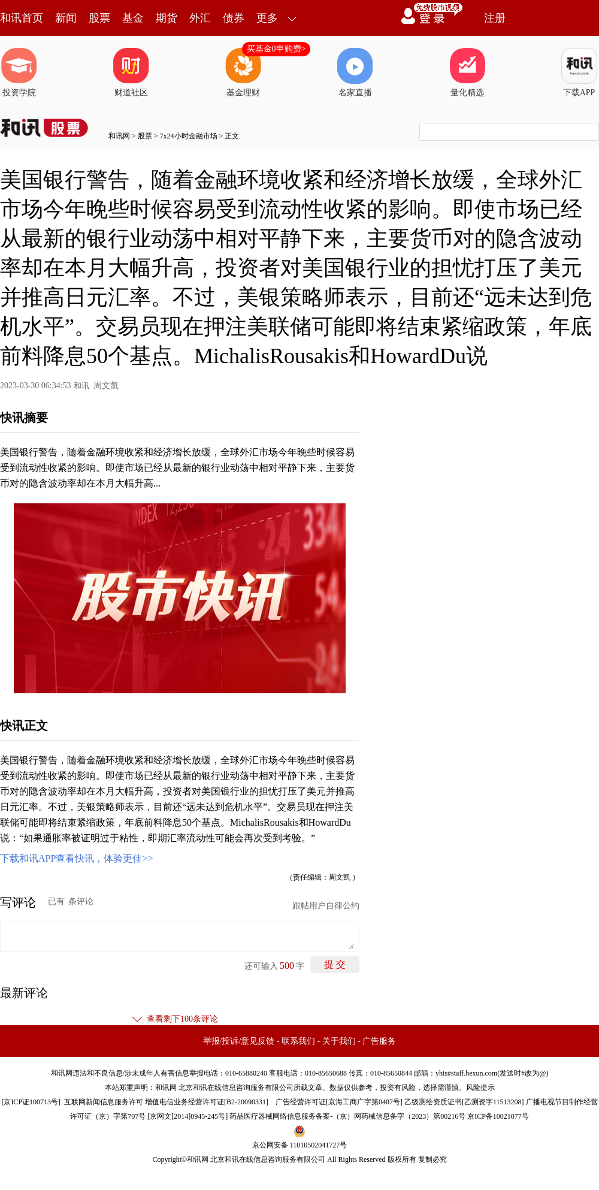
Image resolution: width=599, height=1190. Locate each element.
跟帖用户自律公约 (325, 905)
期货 (166, 18)
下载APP (579, 72)
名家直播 (355, 72)
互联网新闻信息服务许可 (103, 1102)
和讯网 (119, 136)
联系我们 (298, 1041)
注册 (495, 18)
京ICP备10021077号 (498, 1116)
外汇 (200, 18)
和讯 (81, 385)
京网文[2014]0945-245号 (187, 1116)
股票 (99, 18)
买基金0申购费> (276, 48)
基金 (133, 18)
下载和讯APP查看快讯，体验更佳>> (76, 858)
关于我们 (339, 1041)
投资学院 (19, 72)
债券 (233, 18)
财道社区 (131, 72)
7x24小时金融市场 (188, 136)
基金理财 (243, 72)
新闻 (66, 18)
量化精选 (467, 72)
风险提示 (480, 1087)
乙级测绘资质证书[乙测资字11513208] (464, 1102)
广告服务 (379, 1041)
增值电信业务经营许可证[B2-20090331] (206, 1102)
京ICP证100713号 (31, 1102)
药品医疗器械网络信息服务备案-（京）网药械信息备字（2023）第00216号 (347, 1116)
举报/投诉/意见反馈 (239, 1041)
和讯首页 (21, 18)
